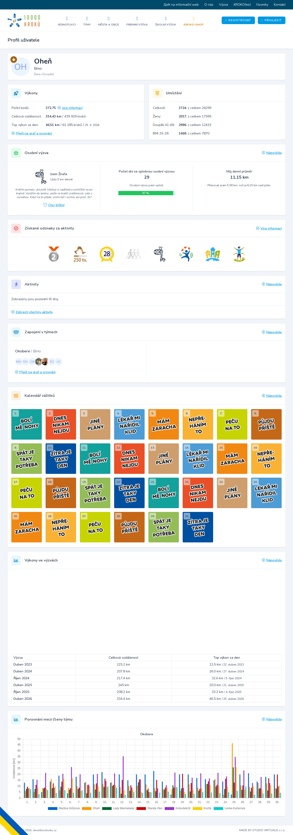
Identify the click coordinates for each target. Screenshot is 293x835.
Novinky (262, 4)
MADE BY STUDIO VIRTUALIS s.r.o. (262, 830)
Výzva (223, 4)
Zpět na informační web (181, 4)
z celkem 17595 (195, 116)
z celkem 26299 (195, 108)
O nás (208, 4)
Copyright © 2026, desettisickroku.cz (32, 830)
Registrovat (238, 20)
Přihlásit (272, 20)
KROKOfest (242, 4)
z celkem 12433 (195, 125)
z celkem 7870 (194, 133)
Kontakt (279, 4)
